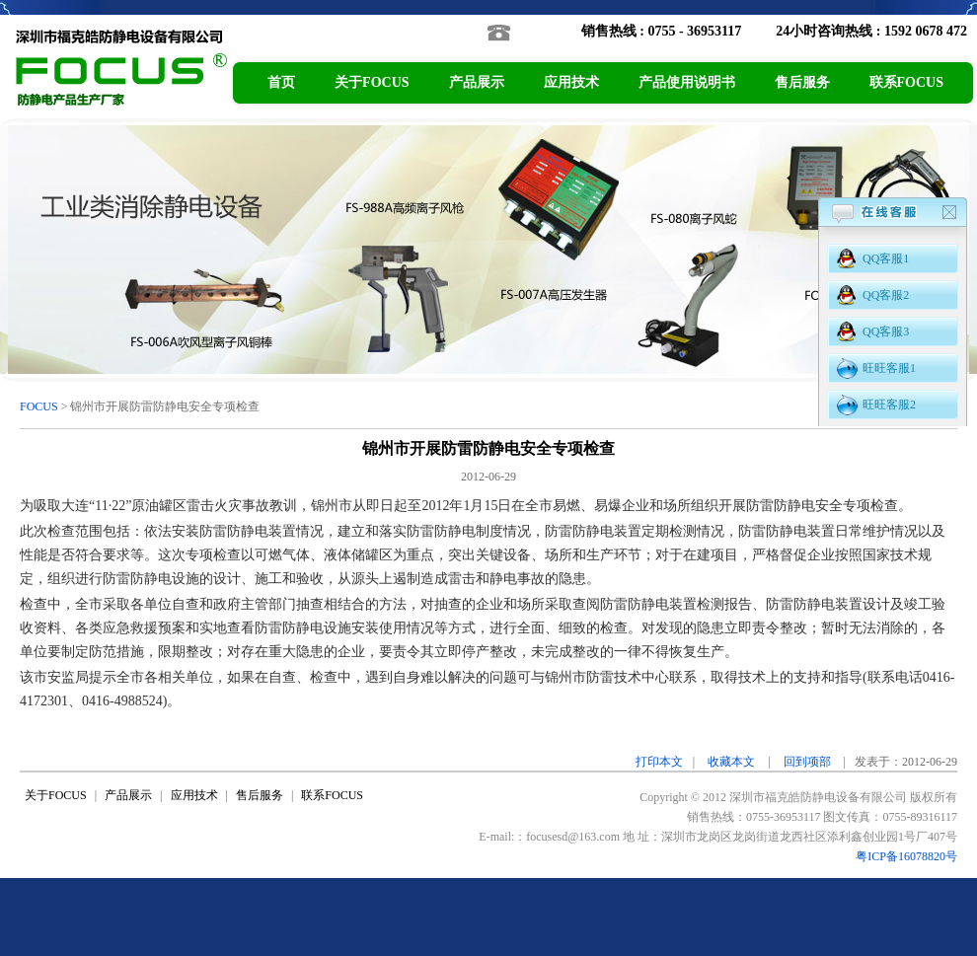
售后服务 (802, 82)
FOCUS (39, 406)
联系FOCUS (906, 82)
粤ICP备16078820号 (906, 856)
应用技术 (571, 82)
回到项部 (807, 762)
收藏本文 (731, 762)
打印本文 (659, 762)
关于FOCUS (372, 82)
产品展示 (476, 82)
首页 (281, 82)
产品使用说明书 (687, 82)
